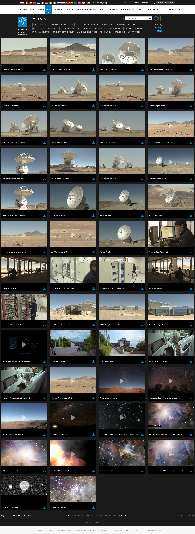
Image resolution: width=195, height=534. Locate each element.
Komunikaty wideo (132, 32)
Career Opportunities (171, 9)
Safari (30, 373)
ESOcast (137, 25)
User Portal (169, 3)
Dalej (191, 515)
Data (159, 31)
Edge (30, 368)
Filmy (48, 11)
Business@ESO (153, 9)
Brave (30, 363)
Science (160, 3)
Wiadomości (58, 9)
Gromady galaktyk (114, 28)
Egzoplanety (52, 28)
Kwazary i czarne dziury (63, 32)
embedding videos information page (43, 321)
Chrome (31, 365)
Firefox (30, 370)
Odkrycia (102, 9)
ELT (129, 25)
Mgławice (139, 28)
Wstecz (180, 515)
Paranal (37, 32)
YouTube (25, 316)
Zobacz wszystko (41, 25)
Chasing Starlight (91, 25)
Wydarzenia (113, 9)
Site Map (144, 3)
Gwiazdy (118, 32)
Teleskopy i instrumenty (86, 9)
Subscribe (127, 3)
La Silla (128, 28)
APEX (78, 25)
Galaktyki (99, 28)
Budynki (46, 32)
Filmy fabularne (67, 28)
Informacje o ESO (27, 9)
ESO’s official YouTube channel (83, 316)
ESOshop (69, 9)
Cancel (41, 413)
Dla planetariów (84, 28)
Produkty (140, 9)
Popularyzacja (127, 9)
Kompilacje (107, 25)
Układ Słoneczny (85, 32)
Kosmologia (120, 25)
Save (28, 413)
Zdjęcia (41, 9)
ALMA (71, 25)
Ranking (158, 28)
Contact (136, 3)
